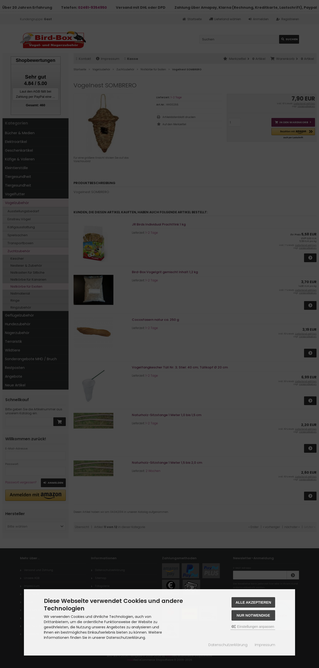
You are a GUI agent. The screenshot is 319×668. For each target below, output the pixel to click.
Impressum (265, 644)
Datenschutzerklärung (227, 644)
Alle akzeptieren (253, 602)
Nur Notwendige (253, 615)
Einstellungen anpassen (253, 627)
